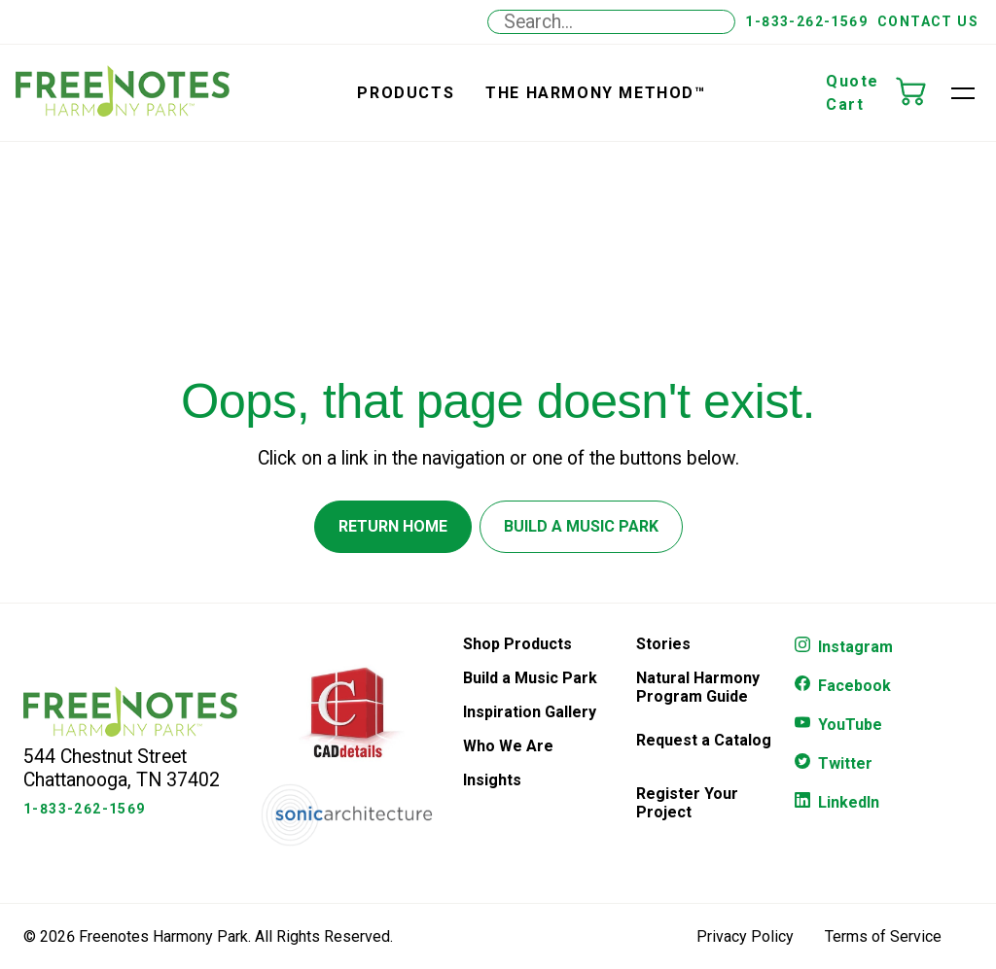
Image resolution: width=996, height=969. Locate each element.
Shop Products (517, 644)
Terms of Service (883, 936)
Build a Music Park (530, 678)
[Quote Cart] (920, 93)
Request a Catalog (703, 740)
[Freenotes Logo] (130, 731)
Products (405, 93)
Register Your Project (687, 802)
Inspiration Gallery (529, 712)
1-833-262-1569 (806, 21)
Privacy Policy (745, 936)
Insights (492, 780)
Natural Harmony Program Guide (698, 687)
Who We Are (508, 746)
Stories (663, 644)
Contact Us (927, 21)
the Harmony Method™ (595, 93)
